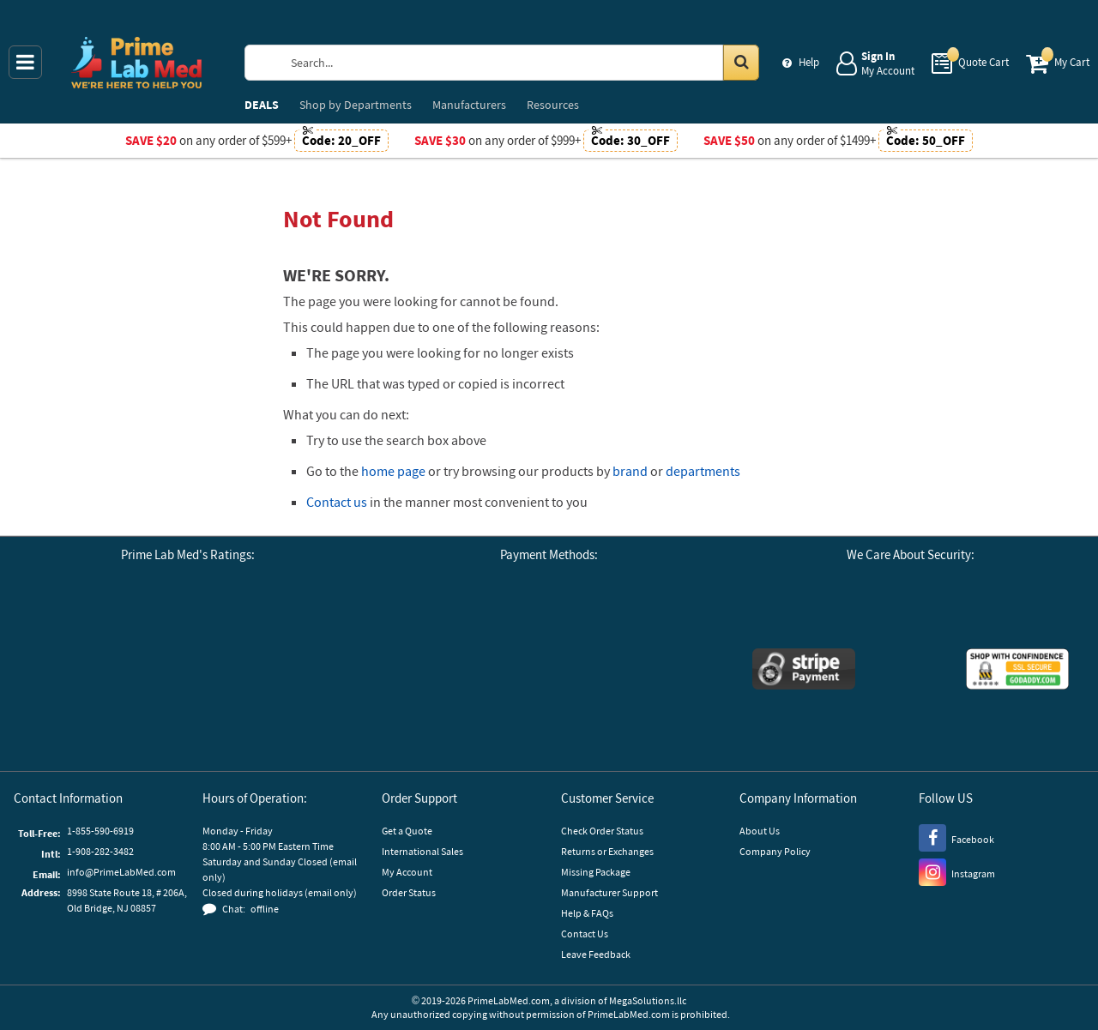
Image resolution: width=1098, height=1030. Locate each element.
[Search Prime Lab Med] (518, 62)
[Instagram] (957, 871)
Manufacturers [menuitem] (469, 104)
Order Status (409, 892)
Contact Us (584, 933)
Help (809, 62)
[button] (188, 719)
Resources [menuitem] (553, 104)
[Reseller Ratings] (282, 625)
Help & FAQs (587, 913)
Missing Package (595, 871)
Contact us (336, 501)
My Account (407, 871)
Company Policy (775, 851)
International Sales (422, 851)
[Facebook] (956, 837)
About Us (759, 830)
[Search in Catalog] (741, 63)
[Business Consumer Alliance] (188, 625)
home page (393, 470)
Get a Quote (407, 830)
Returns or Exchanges (607, 851)
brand (630, 470)
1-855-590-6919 (100, 830)
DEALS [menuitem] (261, 104)
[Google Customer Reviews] (93, 625)
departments (703, 470)
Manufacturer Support (609, 892)
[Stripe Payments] (803, 671)
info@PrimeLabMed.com (121, 871)
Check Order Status (602, 830)
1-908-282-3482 (100, 851)
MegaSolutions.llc (647, 1000)
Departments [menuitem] (355, 104)
